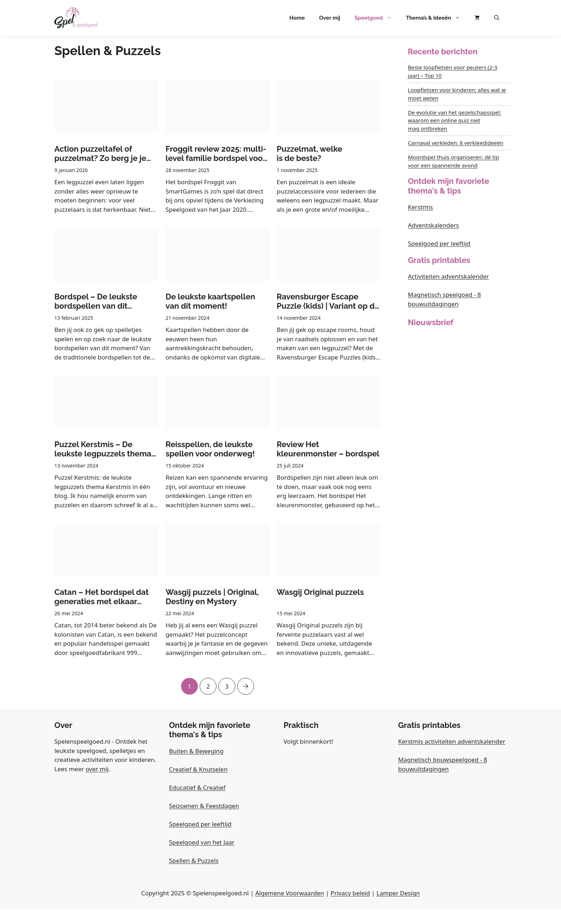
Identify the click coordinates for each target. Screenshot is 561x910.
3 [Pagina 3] (227, 684)
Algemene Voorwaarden (289, 894)
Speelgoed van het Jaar (201, 843)
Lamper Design (398, 894)
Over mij (329, 18)
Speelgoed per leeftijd (439, 243)
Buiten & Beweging (196, 752)
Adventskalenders (433, 225)
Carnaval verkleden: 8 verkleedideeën (455, 142)
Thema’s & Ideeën (436, 18)
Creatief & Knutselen (198, 770)
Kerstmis (420, 207)
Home (297, 18)
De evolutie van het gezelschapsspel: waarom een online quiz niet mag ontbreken (454, 120)
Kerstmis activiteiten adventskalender (451, 742)
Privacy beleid (350, 894)
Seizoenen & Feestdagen (204, 807)
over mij (97, 770)
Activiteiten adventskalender (448, 276)
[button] (497, 18)
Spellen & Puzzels (193, 861)
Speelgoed (377, 18)
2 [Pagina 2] (207, 684)
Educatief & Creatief (197, 788)
